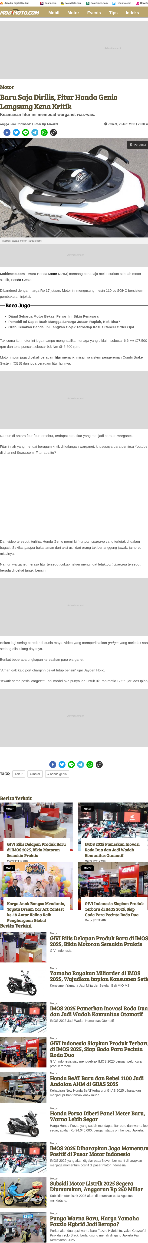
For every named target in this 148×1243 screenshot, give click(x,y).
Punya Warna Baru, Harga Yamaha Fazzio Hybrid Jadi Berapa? (94, 1221)
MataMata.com (74, 3)
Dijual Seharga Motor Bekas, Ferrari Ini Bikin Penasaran (54, 316)
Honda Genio (21, 280)
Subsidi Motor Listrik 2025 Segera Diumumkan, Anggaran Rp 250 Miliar (96, 1186)
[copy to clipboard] (53, 132)
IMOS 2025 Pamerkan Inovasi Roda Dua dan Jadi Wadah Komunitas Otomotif (112, 849)
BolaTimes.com (99, 3)
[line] (25, 132)
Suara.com (50, 3)
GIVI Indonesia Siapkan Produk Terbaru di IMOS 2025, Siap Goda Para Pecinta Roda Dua (114, 909)
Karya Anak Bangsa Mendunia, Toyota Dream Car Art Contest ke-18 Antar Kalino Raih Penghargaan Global (36, 912)
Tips (113, 12)
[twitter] (16, 132)
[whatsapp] (44, 132)
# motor (35, 774)
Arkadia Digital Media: (16, 3)
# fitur (19, 774)
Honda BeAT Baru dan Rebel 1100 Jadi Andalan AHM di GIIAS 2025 (97, 1081)
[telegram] (34, 132)
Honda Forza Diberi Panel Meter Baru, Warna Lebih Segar (97, 1116)
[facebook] (7, 132)
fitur (58, 357)
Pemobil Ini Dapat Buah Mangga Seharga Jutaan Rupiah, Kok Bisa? (64, 322)
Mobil (54, 12)
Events (94, 12)
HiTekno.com (124, 3)
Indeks (132, 12)
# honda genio (57, 774)
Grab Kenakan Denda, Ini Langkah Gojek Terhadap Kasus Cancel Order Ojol (71, 327)
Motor (73, 12)
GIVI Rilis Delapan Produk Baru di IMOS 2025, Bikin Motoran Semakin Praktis (36, 849)
